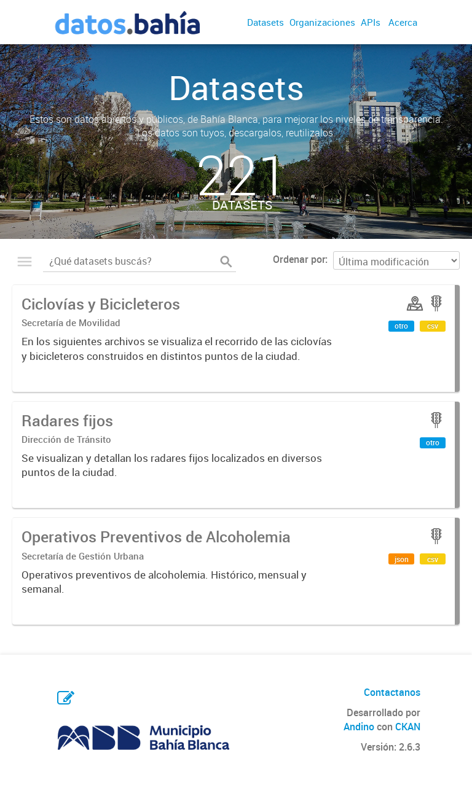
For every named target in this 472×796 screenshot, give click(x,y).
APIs (370, 22)
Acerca (402, 22)
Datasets (265, 22)
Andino (359, 726)
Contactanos (392, 692)
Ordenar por (299, 259)
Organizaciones (322, 22)
